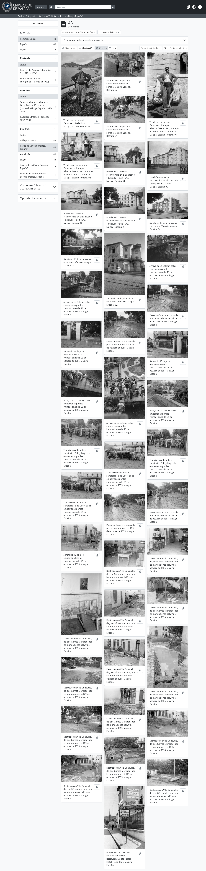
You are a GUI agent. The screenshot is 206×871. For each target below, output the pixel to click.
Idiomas (25, 32)
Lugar (38, 160)
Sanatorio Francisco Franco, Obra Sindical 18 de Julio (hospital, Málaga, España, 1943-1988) (38, 107)
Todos (23, 64)
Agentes (25, 90)
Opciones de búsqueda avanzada (83, 40)
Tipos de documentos (33, 198)
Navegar (40, 7)
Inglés (38, 50)
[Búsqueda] (83, 7)
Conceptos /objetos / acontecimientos (32, 187)
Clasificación (86, 48)
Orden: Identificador (150, 48)
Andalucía (38, 155)
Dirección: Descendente (174, 48)
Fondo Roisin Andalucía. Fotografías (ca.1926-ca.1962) (38, 80)
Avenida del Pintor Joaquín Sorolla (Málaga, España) (38, 175)
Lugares (25, 128)
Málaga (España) (38, 141)
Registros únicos (38, 39)
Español (38, 45)
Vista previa (69, 48)
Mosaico (101, 48)
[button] (188, 7)
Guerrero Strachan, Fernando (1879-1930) (38, 118)
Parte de (25, 58)
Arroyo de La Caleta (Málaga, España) (38, 167)
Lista (112, 48)
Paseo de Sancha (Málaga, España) (38, 147)
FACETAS (38, 23)
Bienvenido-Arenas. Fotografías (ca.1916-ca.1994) (38, 72)
